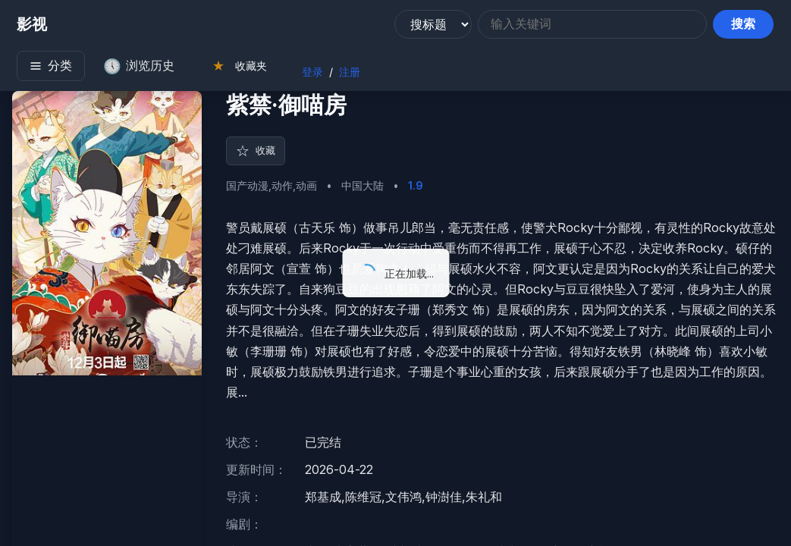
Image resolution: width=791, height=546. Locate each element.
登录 (308, 73)
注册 (345, 73)
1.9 (415, 193)
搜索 (748, 25)
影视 (27, 26)
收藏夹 (234, 68)
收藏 (259, 157)
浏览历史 (134, 68)
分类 (46, 67)
